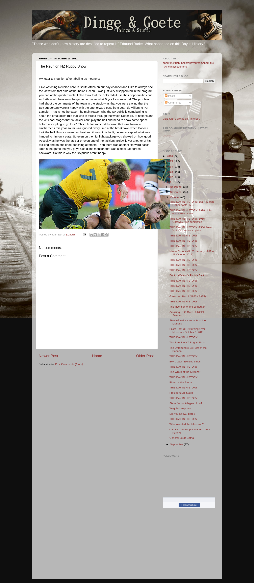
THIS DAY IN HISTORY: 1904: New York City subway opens (190, 229)
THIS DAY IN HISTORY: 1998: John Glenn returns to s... (190, 212)
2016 (170, 156)
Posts (170, 95)
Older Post (145, 356)
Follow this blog (189, 505)
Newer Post (48, 356)
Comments (173, 102)
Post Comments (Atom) (69, 364)
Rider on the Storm (180, 382)
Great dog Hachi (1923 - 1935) (187, 296)
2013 (170, 171)
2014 (170, 166)
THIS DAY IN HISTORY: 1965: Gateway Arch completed (187, 220)
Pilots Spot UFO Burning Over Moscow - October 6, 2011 (187, 330)
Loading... (168, 135)
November (176, 192)
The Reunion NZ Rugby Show (187, 342)
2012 (170, 176)
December (176, 186)
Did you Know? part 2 (182, 413)
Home (97, 356)
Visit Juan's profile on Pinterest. (181, 118)
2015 (170, 161)
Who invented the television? (186, 424)
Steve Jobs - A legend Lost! (185, 403)
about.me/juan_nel (174, 62)
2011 (170, 182)
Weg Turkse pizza (180, 408)
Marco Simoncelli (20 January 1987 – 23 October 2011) (191, 253)
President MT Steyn (181, 392)
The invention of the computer (187, 306)
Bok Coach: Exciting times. (185, 361)
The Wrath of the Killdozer (184, 371)
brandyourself (194, 62)
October (175, 197)
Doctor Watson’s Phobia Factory (188, 275)
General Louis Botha (181, 437)
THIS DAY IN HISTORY (183, 235)
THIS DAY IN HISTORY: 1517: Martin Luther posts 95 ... (191, 203)
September (177, 444)
